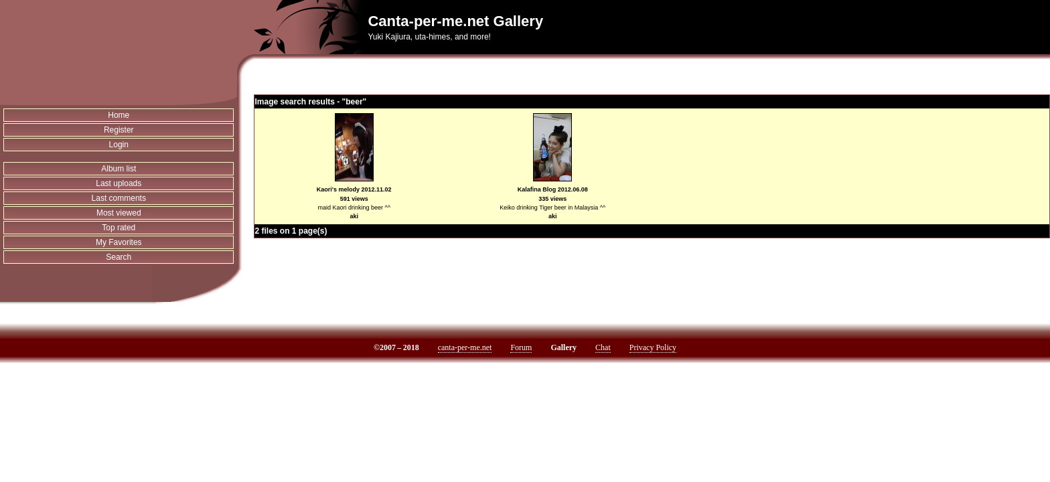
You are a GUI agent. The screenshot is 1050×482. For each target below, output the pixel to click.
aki (354, 216)
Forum (521, 347)
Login (119, 144)
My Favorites (119, 242)
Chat (603, 347)
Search (118, 257)
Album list (118, 168)
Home (118, 115)
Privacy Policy (652, 347)
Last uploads (118, 183)
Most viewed (118, 213)
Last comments (119, 198)
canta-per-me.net (465, 347)
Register (119, 130)
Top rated (118, 227)
